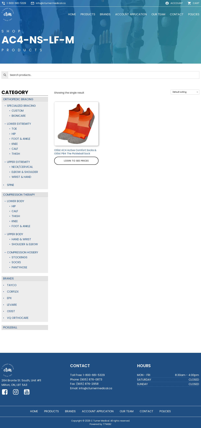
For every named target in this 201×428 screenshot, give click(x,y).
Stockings (19, 257)
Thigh (16, 154)
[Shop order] (185, 92)
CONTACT (177, 14)
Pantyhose (19, 267)
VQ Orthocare (17, 318)
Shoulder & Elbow (25, 244)
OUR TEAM (158, 14)
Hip (14, 134)
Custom (18, 111)
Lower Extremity (19, 124)
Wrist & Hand (21, 177)
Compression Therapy (19, 195)
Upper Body (15, 234)
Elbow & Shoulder (25, 172)
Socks (16, 262)
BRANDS (105, 14)
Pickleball (10, 327)
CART (196, 3)
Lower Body (15, 201)
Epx (9, 298)
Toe (14, 129)
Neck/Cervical (22, 167)
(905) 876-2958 (87, 384)
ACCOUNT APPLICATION (131, 14)
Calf (15, 149)
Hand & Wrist (21, 239)
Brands (8, 278)
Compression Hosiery (22, 252)
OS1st (11, 311)
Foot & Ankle (21, 139)
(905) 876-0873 (91, 379)
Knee (15, 144)
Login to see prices (76, 160)
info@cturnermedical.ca (51, 3)
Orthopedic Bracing (18, 99)
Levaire (12, 305)
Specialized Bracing (21, 106)
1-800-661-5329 (16, 3)
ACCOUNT (176, 3)
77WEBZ (107, 424)
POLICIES (193, 14)
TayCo (11, 285)
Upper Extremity (18, 162)
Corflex (13, 292)
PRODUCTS (88, 14)
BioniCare (19, 116)
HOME (72, 14)
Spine (10, 185)
